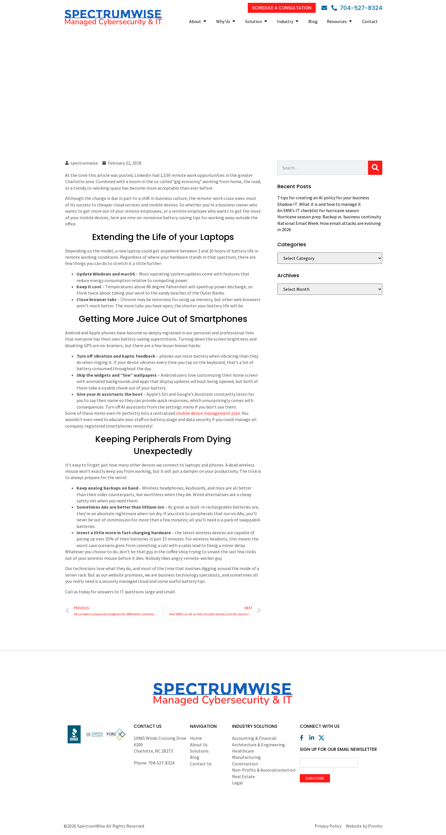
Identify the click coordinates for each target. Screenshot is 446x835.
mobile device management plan (208, 413)
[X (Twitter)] (323, 738)
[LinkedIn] (313, 738)
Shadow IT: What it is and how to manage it (319, 204)
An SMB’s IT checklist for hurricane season (318, 210)
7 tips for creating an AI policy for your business (323, 197)
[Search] (375, 168)
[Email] (325, 8)
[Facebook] (304, 738)
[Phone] (356, 8)
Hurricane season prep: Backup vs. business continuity (329, 216)
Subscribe (314, 778)
